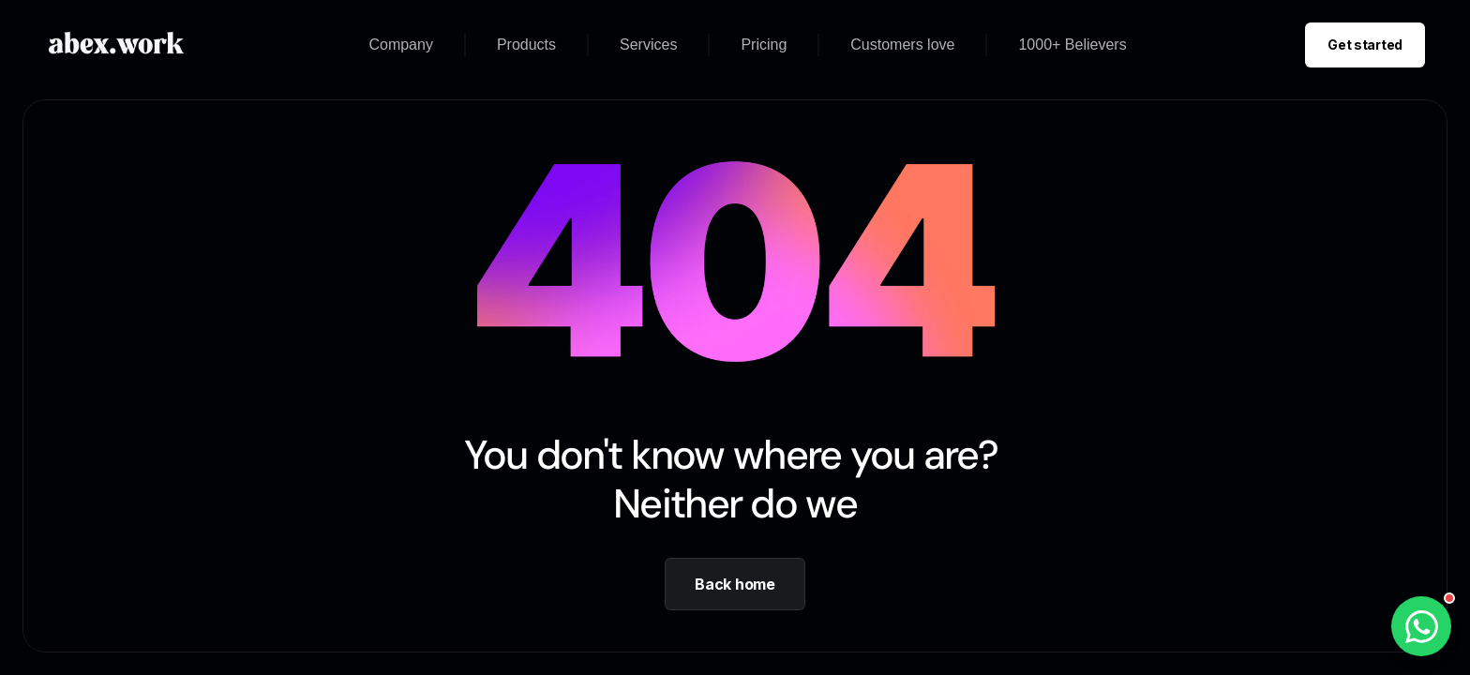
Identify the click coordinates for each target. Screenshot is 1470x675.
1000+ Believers (1072, 44)
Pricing (764, 44)
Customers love (902, 44)
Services (648, 44)
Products (526, 44)
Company (400, 44)
